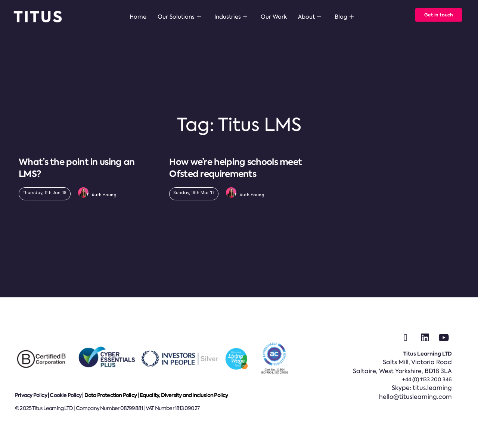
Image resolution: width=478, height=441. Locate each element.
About (309, 17)
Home (138, 17)
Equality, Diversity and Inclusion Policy (184, 395)
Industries (230, 17)
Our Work (274, 17)
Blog (344, 17)
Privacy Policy (31, 395)
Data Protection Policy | (112, 395)
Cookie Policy (65, 395)
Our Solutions (179, 17)
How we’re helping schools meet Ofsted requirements (235, 168)
